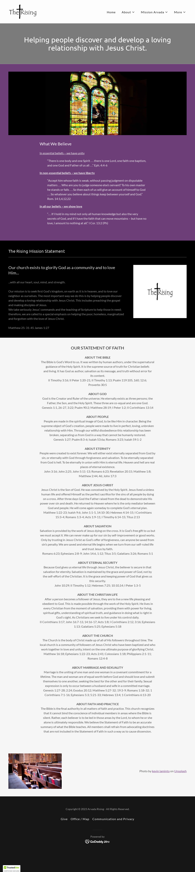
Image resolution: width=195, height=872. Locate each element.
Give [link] (64, 819)
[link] (22, 11)
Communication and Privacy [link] (113, 819)
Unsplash (180, 771)
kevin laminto (161, 771)
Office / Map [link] (80, 819)
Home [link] (111, 12)
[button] (128, 12)
